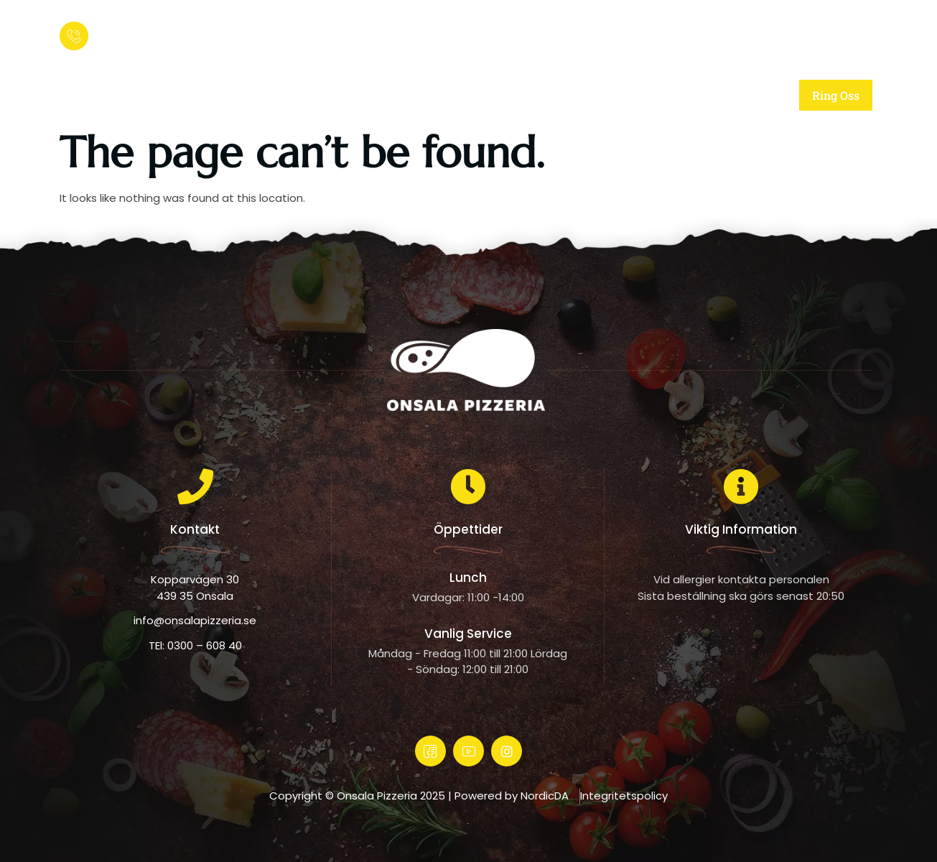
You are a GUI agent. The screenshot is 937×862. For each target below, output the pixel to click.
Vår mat (494, 95)
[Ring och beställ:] (74, 36)
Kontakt (698, 95)
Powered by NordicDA (511, 795)
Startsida (272, 95)
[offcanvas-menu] (856, 32)
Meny (596, 95)
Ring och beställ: (137, 25)
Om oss (385, 95)
